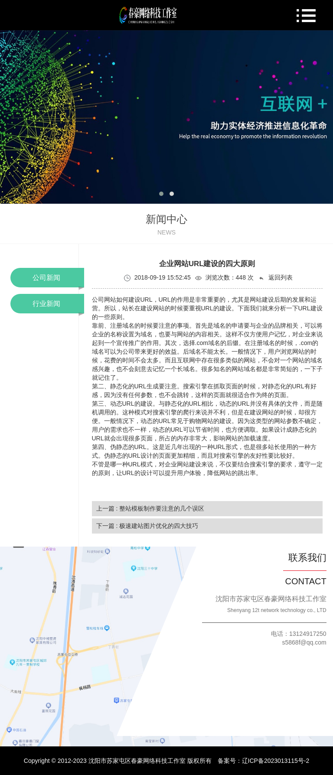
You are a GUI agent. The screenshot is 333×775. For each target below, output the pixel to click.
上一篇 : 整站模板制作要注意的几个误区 (150, 508)
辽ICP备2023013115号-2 (276, 760)
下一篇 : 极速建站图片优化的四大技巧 (147, 525)
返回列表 (275, 277)
